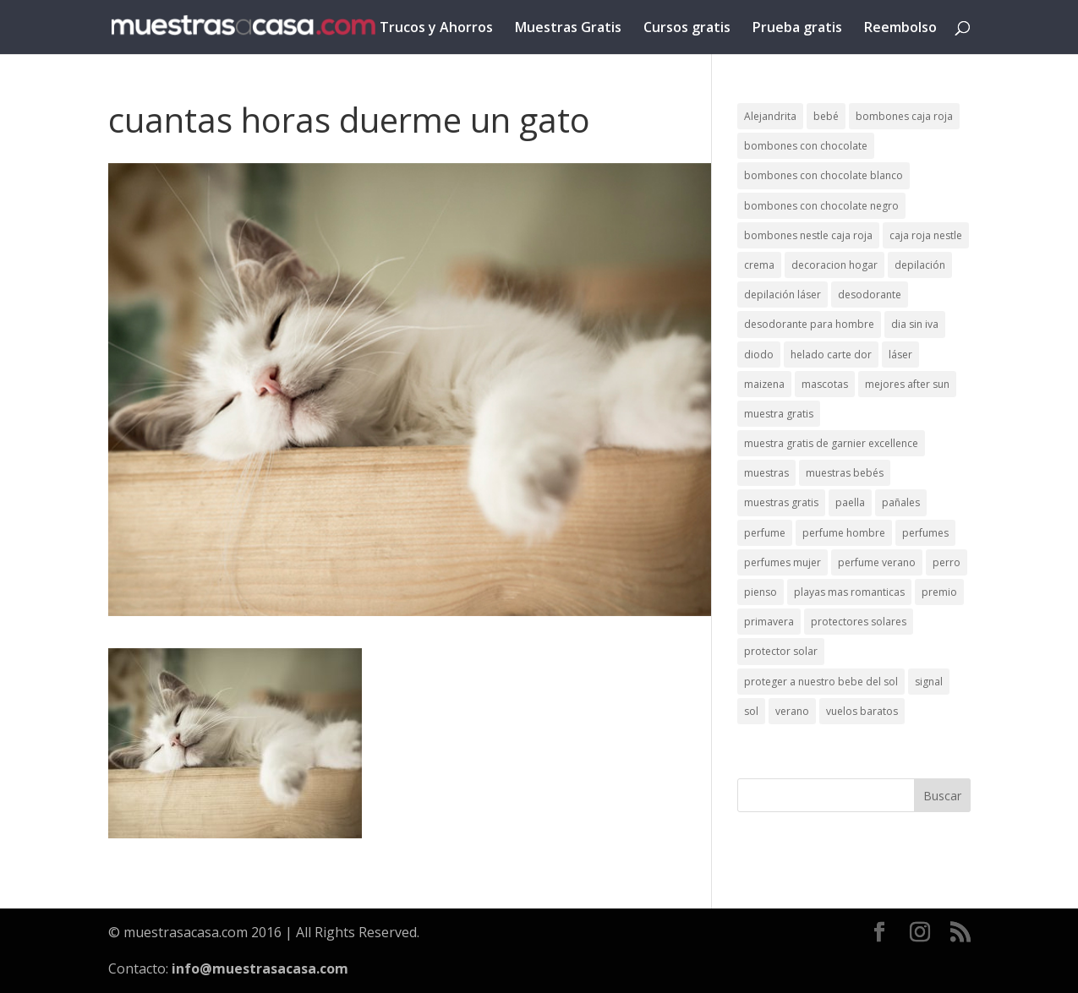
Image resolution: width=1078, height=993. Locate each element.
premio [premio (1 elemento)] (939, 592)
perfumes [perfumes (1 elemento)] (925, 533)
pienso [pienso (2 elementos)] (760, 592)
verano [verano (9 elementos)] (792, 711)
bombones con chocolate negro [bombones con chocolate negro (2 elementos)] (821, 206)
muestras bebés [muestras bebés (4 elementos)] (845, 473)
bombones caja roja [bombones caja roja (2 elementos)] (904, 116)
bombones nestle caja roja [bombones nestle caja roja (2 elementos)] (808, 235)
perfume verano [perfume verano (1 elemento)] (877, 562)
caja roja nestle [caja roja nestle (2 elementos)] (925, 235)
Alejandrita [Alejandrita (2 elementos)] (770, 116)
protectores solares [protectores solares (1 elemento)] (858, 621)
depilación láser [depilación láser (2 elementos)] (782, 294)
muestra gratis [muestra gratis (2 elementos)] (778, 413)
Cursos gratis (687, 28)
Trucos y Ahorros (436, 28)
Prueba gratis (797, 28)
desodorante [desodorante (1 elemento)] (869, 294)
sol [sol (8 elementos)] (751, 711)
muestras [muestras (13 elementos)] (766, 473)
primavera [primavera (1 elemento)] (769, 621)
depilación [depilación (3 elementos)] (920, 265)
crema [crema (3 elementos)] (759, 265)
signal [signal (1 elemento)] (929, 681)
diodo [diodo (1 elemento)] (759, 354)
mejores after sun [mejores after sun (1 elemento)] (907, 384)
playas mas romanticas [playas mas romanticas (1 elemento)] (849, 592)
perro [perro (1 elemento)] (946, 562)
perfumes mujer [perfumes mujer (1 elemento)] (782, 562)
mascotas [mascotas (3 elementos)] (825, 384)
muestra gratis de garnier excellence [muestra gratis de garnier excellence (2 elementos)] (831, 443)
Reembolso (900, 28)
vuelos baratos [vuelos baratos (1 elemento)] (862, 711)
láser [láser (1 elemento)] (900, 354)
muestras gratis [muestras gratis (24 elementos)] (781, 502)
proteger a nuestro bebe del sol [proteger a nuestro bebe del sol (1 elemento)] (821, 681)
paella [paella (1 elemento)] (850, 502)
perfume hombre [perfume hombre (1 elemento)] (843, 533)
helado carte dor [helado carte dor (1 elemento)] (831, 354)
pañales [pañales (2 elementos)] (901, 502)
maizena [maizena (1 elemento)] (764, 384)
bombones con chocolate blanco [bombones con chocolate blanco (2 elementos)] (823, 175)
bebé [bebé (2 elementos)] (826, 116)
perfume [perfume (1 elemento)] (764, 533)
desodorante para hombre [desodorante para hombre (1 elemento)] (809, 324)
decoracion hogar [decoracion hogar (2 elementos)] (834, 265)
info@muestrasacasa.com (260, 968)
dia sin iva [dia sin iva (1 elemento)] (914, 324)
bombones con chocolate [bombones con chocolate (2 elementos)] (805, 146)
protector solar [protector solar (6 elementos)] (781, 651)
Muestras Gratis (568, 28)
